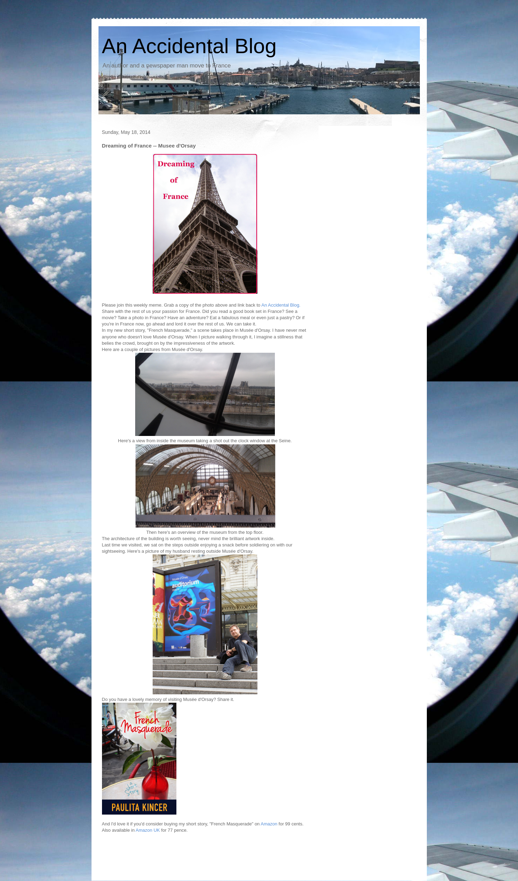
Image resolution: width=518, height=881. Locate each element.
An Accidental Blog (189, 46)
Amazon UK (148, 830)
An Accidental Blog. (280, 305)
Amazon (269, 823)
